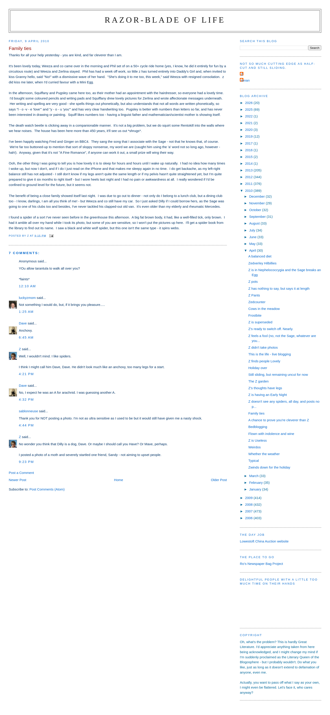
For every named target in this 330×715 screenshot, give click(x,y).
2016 (249, 150)
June (253, 237)
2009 (249, 498)
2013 (249, 170)
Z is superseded (260, 322)
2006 (249, 518)
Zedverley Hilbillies (262, 263)
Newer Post (17, 480)
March (254, 476)
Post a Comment (21, 473)
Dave (23, 323)
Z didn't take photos (263, 347)
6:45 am (26, 337)
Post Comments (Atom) (47, 489)
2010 (249, 190)
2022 (249, 116)
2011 (249, 184)
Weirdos (254, 447)
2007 (249, 511)
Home (118, 480)
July (252, 230)
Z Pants (254, 295)
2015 (249, 157)
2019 (249, 136)
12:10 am (27, 286)
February (256, 482)
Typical (253, 460)
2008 (249, 504)
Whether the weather (264, 454)
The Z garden (258, 381)
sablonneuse (28, 411)
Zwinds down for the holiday (269, 467)
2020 (249, 130)
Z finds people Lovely (264, 361)
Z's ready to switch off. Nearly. (270, 329)
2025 (249, 109)
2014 (249, 163)
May (253, 244)
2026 (249, 103)
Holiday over (257, 368)
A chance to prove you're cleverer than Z (278, 420)
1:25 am (26, 311)
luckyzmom (27, 298)
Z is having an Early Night (267, 395)
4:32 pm (26, 399)
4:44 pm (26, 425)
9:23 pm (26, 462)
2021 (249, 123)
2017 (249, 143)
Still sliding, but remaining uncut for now (278, 374)
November (257, 203)
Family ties (256, 413)
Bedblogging (257, 427)
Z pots (253, 281)
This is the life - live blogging (269, 354)
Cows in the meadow (264, 309)
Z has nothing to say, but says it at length (279, 288)
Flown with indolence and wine (271, 434)
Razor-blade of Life (165, 19)
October (255, 210)
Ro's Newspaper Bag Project (261, 564)
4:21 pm (26, 374)
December (257, 196)
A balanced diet (259, 256)
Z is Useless (257, 440)
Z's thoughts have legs (265, 388)
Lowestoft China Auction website (264, 541)
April (253, 250)
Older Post (219, 480)
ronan (245, 80)
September (258, 216)
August (255, 223)
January (255, 489)
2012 (249, 177)
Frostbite (255, 315)
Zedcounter (256, 302)
